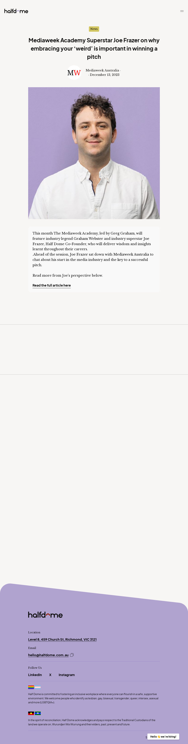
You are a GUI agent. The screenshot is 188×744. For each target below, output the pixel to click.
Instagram (67, 675)
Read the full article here (52, 285)
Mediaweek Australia (131, 254)
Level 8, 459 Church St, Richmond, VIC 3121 (62, 639)
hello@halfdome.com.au (48, 655)
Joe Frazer (79, 254)
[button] (182, 13)
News (94, 29)
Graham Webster (88, 239)
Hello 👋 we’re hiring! (163, 736)
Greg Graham (123, 233)
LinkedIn (35, 675)
